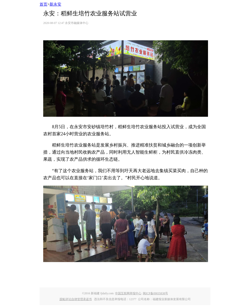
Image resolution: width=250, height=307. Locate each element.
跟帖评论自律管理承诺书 (76, 299)
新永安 (55, 4)
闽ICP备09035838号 (155, 293)
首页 (43, 4)
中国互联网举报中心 (128, 293)
